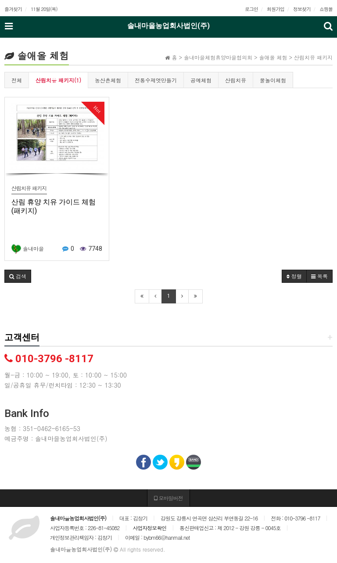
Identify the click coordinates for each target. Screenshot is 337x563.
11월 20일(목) (44, 9)
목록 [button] (319, 276)
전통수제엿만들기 (156, 80)
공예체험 (201, 80)
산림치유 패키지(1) (58, 80)
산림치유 (235, 80)
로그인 (251, 9)
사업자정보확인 (149, 527)
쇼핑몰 (326, 9)
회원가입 (275, 9)
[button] (17, 276)
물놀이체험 (273, 80)
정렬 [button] (294, 276)
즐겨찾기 (13, 9)
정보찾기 (302, 9)
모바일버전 (168, 498)
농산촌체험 (108, 80)
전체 (16, 80)
